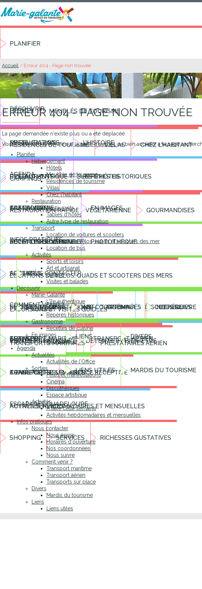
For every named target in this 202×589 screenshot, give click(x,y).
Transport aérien (65, 475)
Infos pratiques (34, 422)
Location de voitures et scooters (85, 235)
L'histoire (42, 308)
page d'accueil (97, 144)
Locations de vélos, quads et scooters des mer (103, 241)
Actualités (43, 355)
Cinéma (55, 382)
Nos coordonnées (68, 448)
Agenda (26, 348)
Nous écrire (60, 435)
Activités (41, 255)
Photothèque (61, 341)
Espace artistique (66, 395)
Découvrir (28, 288)
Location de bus (65, 248)
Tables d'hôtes (64, 214)
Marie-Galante (48, 295)
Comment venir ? (52, 462)
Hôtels (54, 168)
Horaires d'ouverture (70, 442)
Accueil (10, 65)
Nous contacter (50, 428)
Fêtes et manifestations (73, 375)
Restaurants (60, 208)
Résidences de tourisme (75, 181)
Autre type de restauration (77, 221)
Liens (38, 502)
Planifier (25, 43)
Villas (52, 188)
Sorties (40, 368)
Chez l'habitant (64, 194)
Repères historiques (70, 315)
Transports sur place (71, 482)
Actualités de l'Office (70, 361)
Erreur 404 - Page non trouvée (57, 65)
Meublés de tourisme (72, 174)
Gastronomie (47, 321)
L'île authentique (65, 301)
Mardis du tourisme (69, 495)
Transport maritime (69, 468)
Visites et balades (67, 281)
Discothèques (62, 388)
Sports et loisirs (65, 261)
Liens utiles (59, 508)
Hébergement (48, 161)
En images (44, 335)
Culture (55, 275)
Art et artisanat (63, 268)
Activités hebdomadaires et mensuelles (93, 415)
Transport (43, 228)
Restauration (46, 201)
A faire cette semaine (71, 408)
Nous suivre (60, 455)
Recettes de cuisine (69, 328)
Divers (39, 488)
